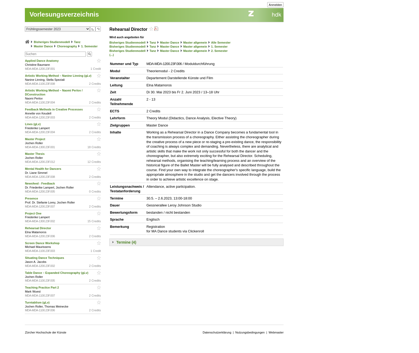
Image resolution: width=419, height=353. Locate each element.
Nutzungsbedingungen (250, 332)
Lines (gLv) (33, 124)
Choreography (67, 46)
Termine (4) (126, 242)
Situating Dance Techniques (45, 257)
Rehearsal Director (38, 228)
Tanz (77, 42)
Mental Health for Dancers (43, 168)
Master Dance (43, 46)
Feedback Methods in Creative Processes (54, 109)
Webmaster (276, 332)
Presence (32, 198)
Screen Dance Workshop (42, 243)
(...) (111, 54)
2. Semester (219, 50)
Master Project (35, 139)
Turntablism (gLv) (37, 302)
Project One (33, 213)
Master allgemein (195, 42)
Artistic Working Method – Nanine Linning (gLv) (58, 75)
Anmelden (275, 4)
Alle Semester (221, 42)
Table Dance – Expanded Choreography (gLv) (57, 272)
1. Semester (89, 46)
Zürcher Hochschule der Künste (45, 332)
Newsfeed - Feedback (40, 183)
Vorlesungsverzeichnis (64, 14)
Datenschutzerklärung (217, 332)
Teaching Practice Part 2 (42, 287)
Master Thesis (35, 153)
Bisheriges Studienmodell (52, 42)
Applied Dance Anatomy (42, 60)
